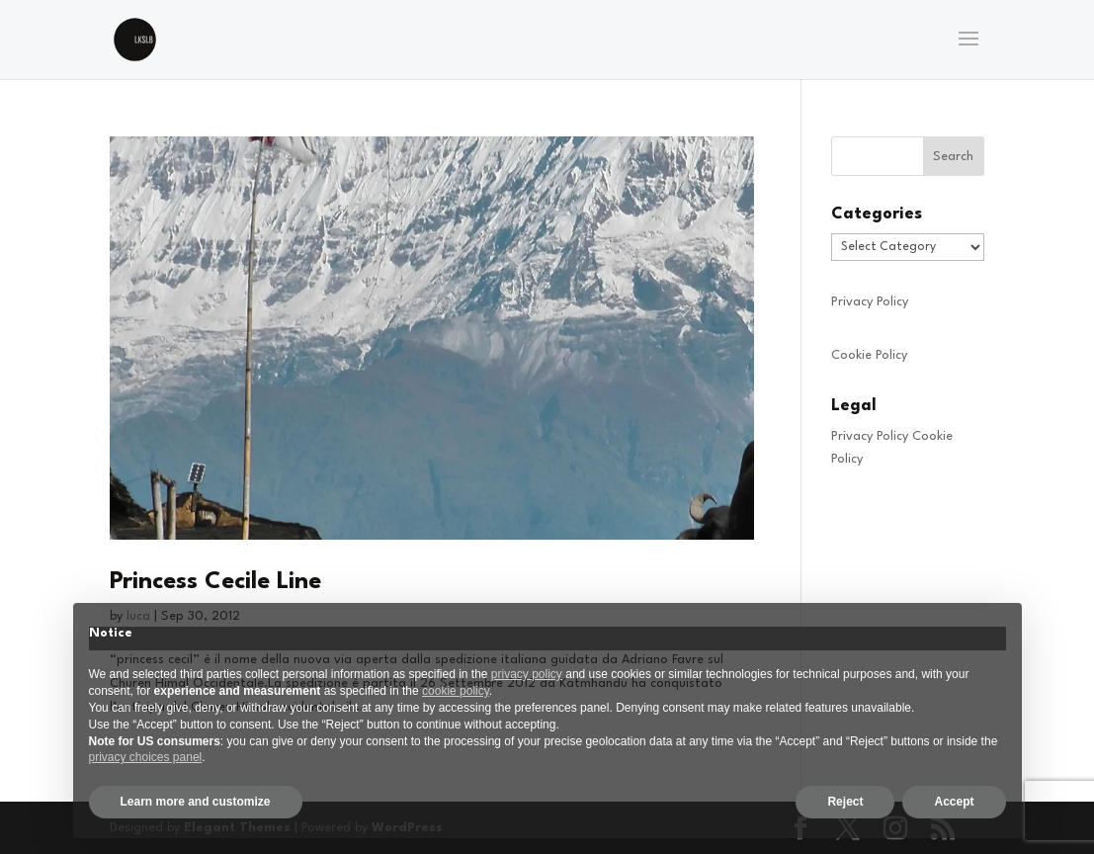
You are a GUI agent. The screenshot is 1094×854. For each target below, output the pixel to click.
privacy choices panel (146, 757)
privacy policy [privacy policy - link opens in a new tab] (526, 674)
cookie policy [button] (455, 691)
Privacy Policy (869, 302)
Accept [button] (953, 802)
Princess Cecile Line (215, 582)
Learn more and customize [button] (196, 802)
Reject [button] (845, 802)
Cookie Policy (869, 355)
